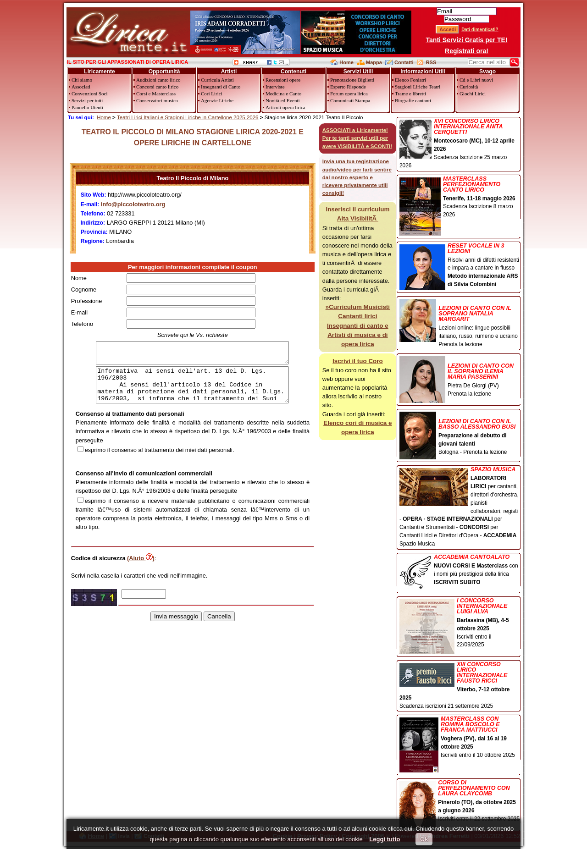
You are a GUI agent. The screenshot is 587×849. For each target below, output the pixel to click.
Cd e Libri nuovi (476, 80)
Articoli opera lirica (285, 107)
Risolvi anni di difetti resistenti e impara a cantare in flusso (459, 266)
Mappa (374, 62)
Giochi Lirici (473, 93)
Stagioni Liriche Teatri (417, 86)
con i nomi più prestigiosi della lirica (459, 570)
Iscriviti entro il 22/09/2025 (459, 623)
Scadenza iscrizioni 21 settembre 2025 (459, 685)
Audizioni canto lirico (158, 80)
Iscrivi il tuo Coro (357, 361)
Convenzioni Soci (90, 93)
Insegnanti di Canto (220, 86)
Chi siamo (82, 80)
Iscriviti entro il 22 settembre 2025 (459, 801)
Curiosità (469, 86)
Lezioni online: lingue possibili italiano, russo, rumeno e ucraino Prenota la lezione (459, 323)
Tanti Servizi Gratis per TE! (467, 40)
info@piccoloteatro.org (133, 204)
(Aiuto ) (141, 569)
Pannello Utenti (87, 107)
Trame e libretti (410, 93)
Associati (81, 86)
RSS (431, 62)
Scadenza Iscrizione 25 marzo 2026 (459, 143)
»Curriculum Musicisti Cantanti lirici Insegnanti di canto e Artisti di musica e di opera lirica (358, 325)
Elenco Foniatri (410, 80)
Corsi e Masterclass (156, 93)
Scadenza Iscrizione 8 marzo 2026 (459, 198)
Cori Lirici (211, 93)
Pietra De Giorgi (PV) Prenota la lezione (459, 377)
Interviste (275, 86)
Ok (424, 839)
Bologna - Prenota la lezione (459, 434)
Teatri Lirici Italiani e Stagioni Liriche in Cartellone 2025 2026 (188, 117)
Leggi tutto (384, 839)
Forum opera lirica (349, 93)
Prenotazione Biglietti (352, 80)
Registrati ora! (466, 51)
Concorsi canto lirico (157, 86)
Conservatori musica (157, 100)
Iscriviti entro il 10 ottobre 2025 (459, 738)
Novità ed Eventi (283, 100)
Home (346, 62)
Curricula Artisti (217, 80)
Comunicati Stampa (350, 100)
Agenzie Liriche (217, 100)
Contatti (404, 62)
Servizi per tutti (87, 100)
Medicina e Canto (283, 93)
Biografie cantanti (413, 100)
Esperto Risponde (348, 86)
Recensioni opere (283, 80)
